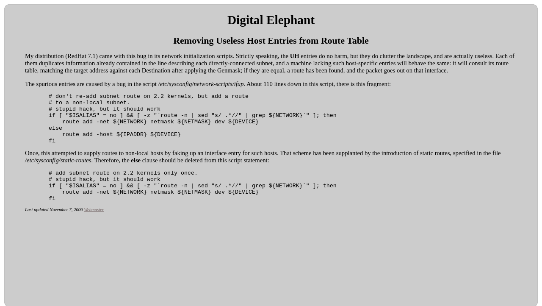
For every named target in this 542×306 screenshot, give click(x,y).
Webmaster (94, 226)
